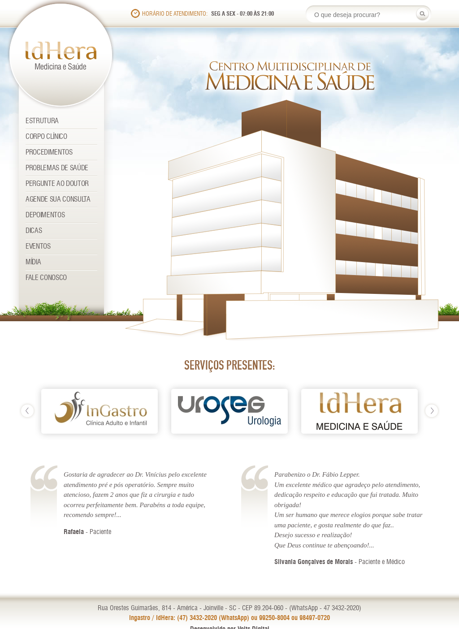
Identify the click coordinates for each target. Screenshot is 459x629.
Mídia (33, 262)
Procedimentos (49, 152)
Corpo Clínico (46, 137)
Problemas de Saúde (57, 168)
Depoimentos (45, 215)
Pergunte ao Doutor (57, 184)
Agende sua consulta (58, 199)
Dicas (34, 231)
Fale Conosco (46, 278)
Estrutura (42, 121)
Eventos (38, 246)
